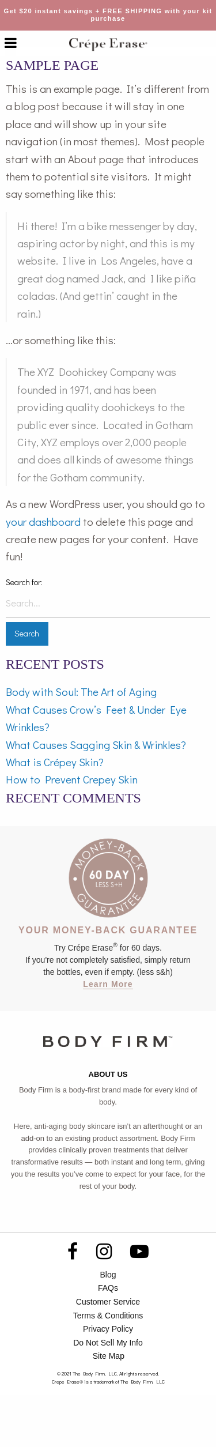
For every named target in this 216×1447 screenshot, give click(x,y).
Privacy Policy (108, 1328)
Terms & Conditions (108, 1315)
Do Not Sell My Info (108, 1342)
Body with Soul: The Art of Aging (81, 691)
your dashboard (43, 521)
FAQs (108, 1287)
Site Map (108, 1356)
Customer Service (108, 1301)
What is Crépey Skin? (55, 762)
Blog (108, 1274)
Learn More (107, 984)
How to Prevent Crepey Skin (72, 779)
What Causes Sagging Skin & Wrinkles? (96, 744)
